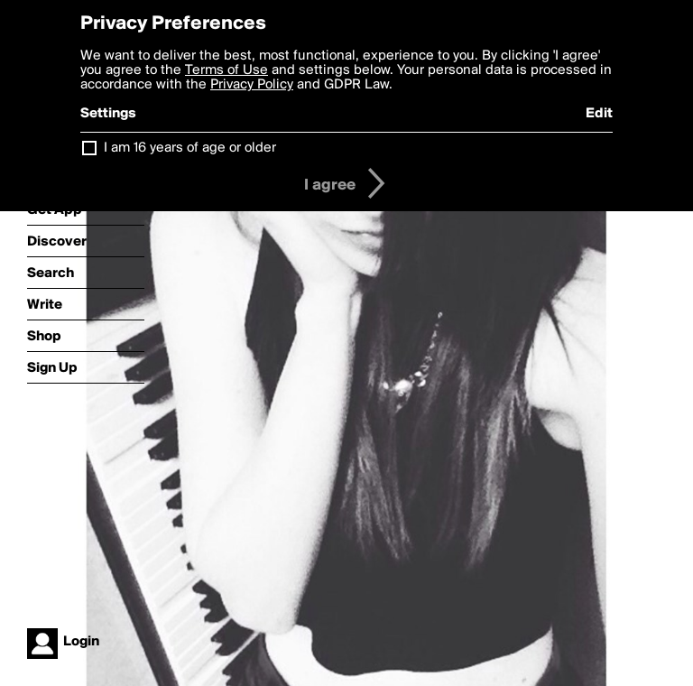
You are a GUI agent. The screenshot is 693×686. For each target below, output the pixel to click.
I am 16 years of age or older (190, 148)
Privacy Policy (251, 85)
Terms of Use (226, 70)
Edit (599, 114)
